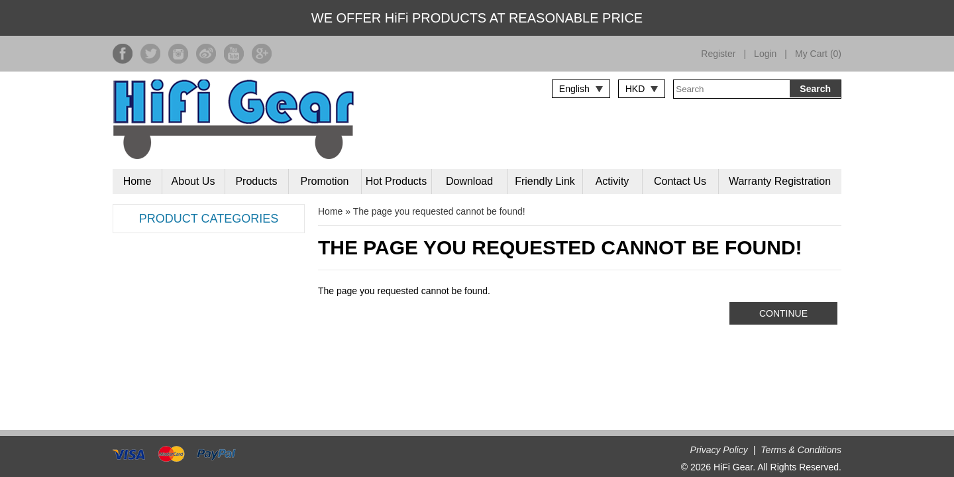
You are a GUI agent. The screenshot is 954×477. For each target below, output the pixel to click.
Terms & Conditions (801, 450)
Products (256, 181)
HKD (635, 88)
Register (718, 53)
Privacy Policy (719, 450)
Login (765, 53)
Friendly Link (545, 181)
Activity (612, 181)
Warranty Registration (780, 181)
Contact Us (680, 181)
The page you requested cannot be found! (439, 211)
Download (469, 181)
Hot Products (396, 181)
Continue (783, 313)
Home (137, 181)
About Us (193, 181)
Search (815, 88)
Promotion (325, 181)
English (574, 88)
